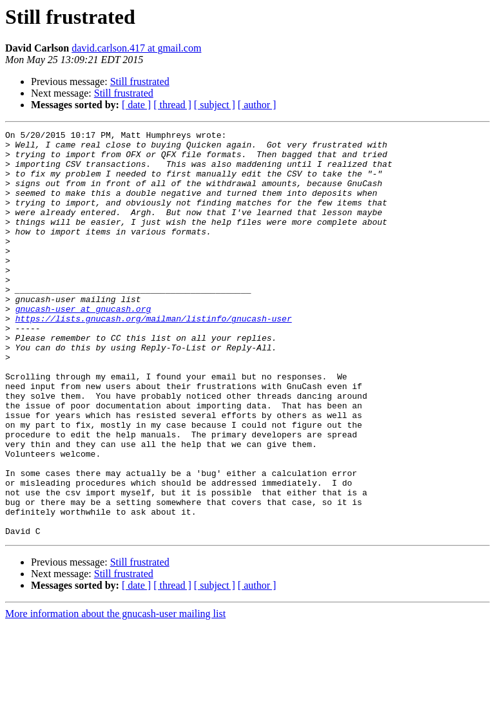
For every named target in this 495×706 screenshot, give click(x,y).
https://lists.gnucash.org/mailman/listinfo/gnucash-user (153, 357)
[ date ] (136, 104)
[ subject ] (214, 104)
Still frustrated (140, 81)
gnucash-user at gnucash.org (83, 345)
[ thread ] (172, 104)
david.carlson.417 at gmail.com (136, 48)
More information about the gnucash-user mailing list (115, 694)
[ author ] (257, 104)
